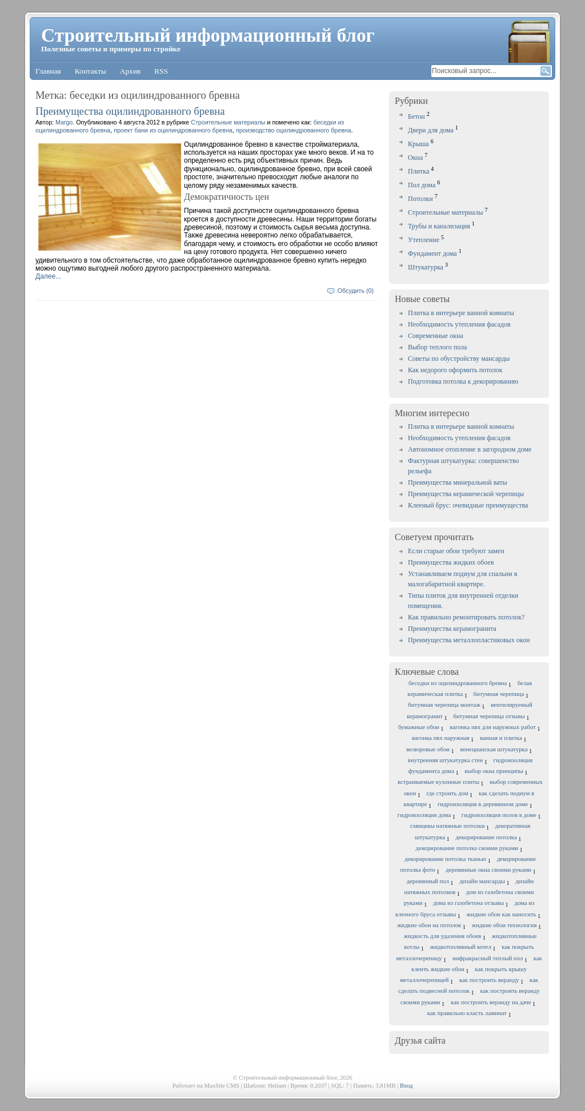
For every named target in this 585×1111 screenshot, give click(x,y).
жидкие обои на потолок (429, 924)
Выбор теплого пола (437, 347)
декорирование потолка (485, 837)
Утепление (423, 240)
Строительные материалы (445, 212)
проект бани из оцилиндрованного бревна (173, 130)
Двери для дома (431, 130)
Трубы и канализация (439, 226)
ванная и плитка (501, 737)
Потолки (420, 199)
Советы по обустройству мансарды (459, 359)
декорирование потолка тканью (445, 858)
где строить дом (447, 793)
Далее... (48, 276)
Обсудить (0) (356, 290)
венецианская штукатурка (494, 749)
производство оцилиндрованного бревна (293, 130)
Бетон (416, 116)
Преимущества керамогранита (452, 629)
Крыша (418, 144)
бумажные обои (418, 726)
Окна (415, 158)
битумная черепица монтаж (444, 704)
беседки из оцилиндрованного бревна (457, 682)
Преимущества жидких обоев (451, 562)
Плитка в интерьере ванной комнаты (461, 313)
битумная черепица (499, 693)
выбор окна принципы (493, 770)
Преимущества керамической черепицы (466, 494)
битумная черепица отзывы (488, 716)
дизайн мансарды (482, 880)
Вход (406, 1085)
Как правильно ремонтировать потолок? (466, 617)
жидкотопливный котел (460, 946)
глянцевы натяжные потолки (447, 825)
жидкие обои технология (504, 924)
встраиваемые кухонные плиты (438, 781)
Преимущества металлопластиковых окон (469, 640)
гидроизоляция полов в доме (499, 814)
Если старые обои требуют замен (456, 551)
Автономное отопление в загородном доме (469, 449)
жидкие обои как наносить (501, 914)
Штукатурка (425, 267)
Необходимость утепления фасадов (459, 324)
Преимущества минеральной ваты (457, 482)
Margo (64, 122)
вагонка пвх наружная (441, 737)
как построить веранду (489, 979)
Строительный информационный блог (208, 35)
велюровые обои (428, 749)
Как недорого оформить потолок (455, 370)
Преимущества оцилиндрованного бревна (130, 111)
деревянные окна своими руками (488, 869)
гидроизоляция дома (424, 814)
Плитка (418, 171)
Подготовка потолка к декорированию (463, 381)
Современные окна (435, 336)
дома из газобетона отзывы (468, 902)
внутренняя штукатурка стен (445, 759)
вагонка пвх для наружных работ (493, 726)
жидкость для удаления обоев (443, 935)
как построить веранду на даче (491, 1002)
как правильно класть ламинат (467, 1012)
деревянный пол (428, 880)
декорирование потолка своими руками (467, 847)
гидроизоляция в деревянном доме (483, 803)
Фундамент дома (432, 253)
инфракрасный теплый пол (487, 958)
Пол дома (421, 185)
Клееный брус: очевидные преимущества (468, 505)
